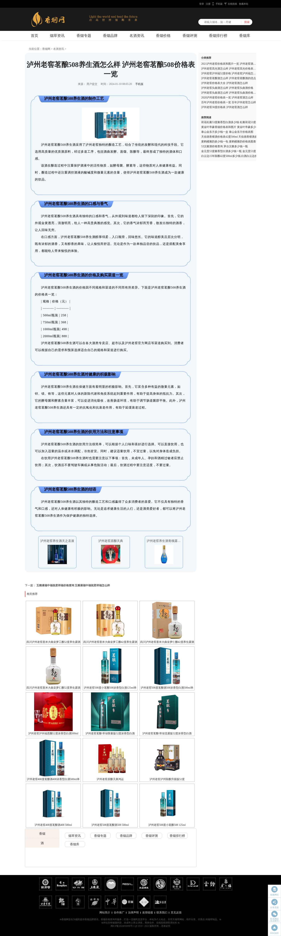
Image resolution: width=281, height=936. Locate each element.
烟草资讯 (57, 36)
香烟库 (244, 36)
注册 (208, 4)
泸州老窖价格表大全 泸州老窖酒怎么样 (224, 83)
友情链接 (147, 912)
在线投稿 (232, 4)
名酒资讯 (137, 36)
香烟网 (46, 48)
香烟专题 (84, 36)
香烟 (42, 833)
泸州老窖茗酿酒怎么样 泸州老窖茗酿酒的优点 (228, 78)
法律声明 (133, 912)
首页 (34, 36)
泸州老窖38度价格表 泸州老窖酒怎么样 (224, 107)
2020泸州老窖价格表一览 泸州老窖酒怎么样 (227, 97)
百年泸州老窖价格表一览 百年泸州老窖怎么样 (228, 102)
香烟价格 (163, 36)
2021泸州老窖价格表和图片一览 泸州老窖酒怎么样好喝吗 (235, 63)
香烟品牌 (110, 36)
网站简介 (104, 912)
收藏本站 (243, 4)
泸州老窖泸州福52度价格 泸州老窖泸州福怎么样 (230, 73)
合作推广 (119, 912)
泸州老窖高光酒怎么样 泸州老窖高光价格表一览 (230, 68)
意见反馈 (176, 912)
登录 (201, 4)
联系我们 (161, 912)
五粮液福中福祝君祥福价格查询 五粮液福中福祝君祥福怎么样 (73, 585)
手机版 (219, 4)
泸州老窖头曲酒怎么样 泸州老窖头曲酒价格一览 (230, 92)
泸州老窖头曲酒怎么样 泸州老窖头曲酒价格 (227, 87)
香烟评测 (190, 36)
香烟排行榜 (218, 36)
